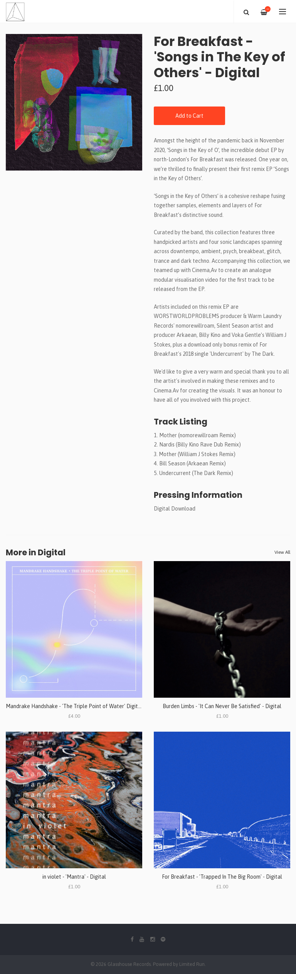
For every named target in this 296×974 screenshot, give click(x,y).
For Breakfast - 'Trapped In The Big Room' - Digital (222, 877)
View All (282, 552)
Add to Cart (189, 116)
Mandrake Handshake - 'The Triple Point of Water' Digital (74, 706)
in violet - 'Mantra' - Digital (74, 877)
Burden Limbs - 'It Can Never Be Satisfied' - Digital (222, 706)
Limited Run (192, 964)
